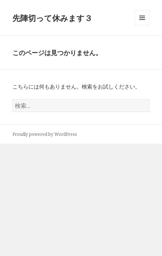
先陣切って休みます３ (52, 17)
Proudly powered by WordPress (44, 134)
